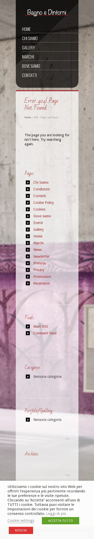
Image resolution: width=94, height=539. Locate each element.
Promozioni (42, 277)
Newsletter (41, 256)
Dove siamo (31, 66)
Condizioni (41, 189)
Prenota (39, 263)
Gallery (28, 47)
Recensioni (41, 283)
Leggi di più (56, 513)
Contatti (29, 75)
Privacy (38, 270)
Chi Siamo (30, 38)
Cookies (39, 209)
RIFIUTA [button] (21, 530)
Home (26, 29)
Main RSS (40, 326)
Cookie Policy (43, 203)
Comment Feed (44, 333)
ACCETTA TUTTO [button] (60, 521)
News (37, 250)
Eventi (38, 223)
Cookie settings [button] (21, 520)
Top (67, 158)
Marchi (28, 57)
